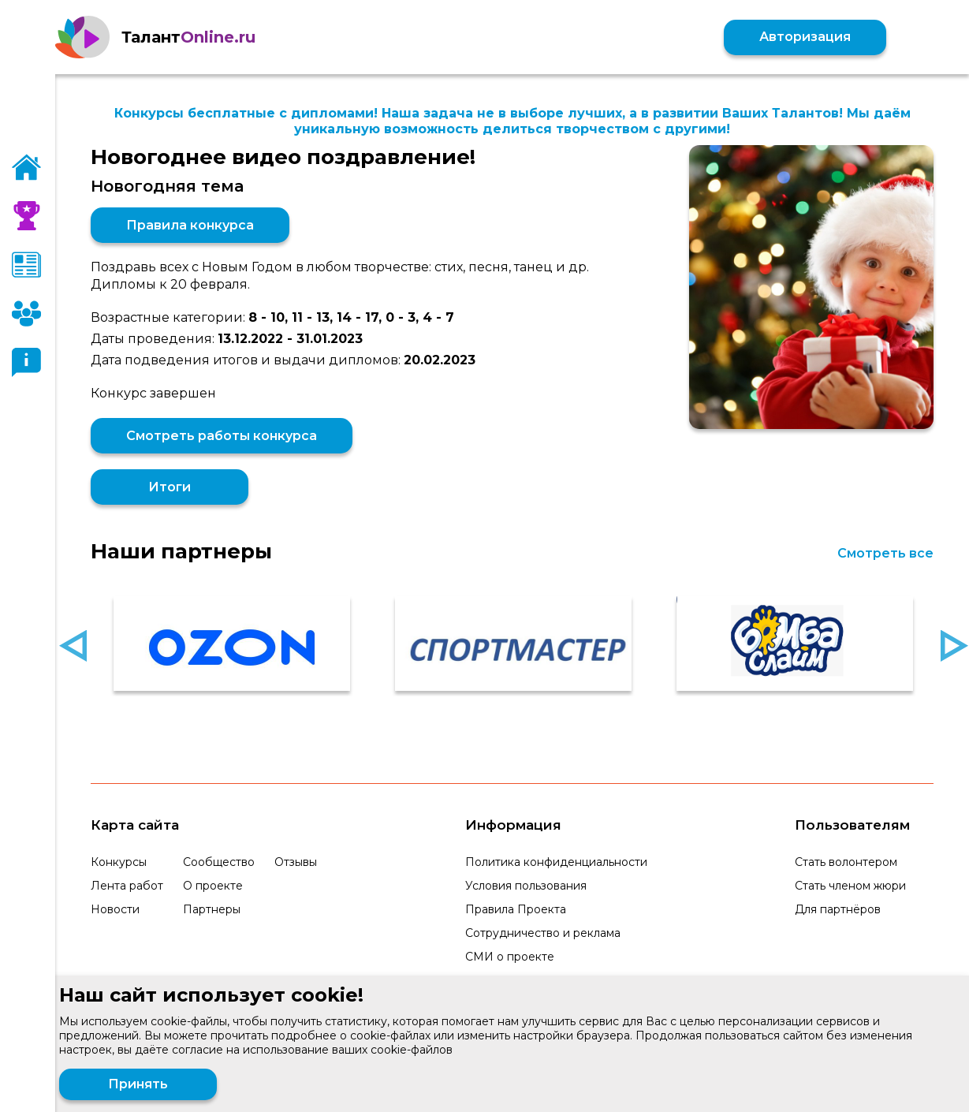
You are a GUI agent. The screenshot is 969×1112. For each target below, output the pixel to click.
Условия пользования (526, 886)
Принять (138, 1084)
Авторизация (805, 36)
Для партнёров (838, 909)
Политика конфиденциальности (556, 862)
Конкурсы (119, 862)
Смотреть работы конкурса (221, 435)
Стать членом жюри (850, 886)
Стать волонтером (846, 862)
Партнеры (211, 909)
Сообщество (219, 862)
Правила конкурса (190, 225)
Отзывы (295, 862)
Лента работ (127, 886)
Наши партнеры (181, 551)
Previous (73, 645)
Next (955, 645)
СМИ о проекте (509, 957)
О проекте (213, 886)
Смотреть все (885, 553)
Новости (115, 909)
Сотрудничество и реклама (543, 933)
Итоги (169, 487)
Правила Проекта (515, 909)
